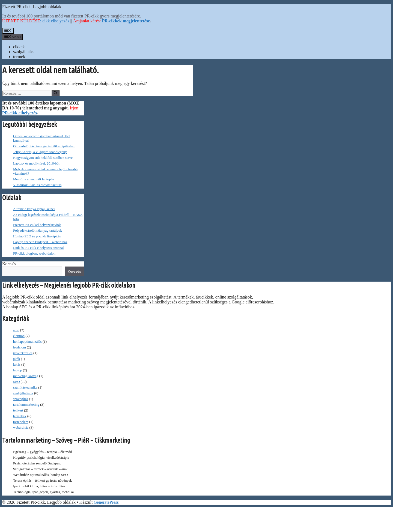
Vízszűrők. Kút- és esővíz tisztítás (37, 185)
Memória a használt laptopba (33, 179)
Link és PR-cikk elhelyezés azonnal (38, 248)
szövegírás (20, 399)
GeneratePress (106, 502)
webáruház (20, 427)
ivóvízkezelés (22, 353)
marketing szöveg (25, 376)
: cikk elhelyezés (35, 21)
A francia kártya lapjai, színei (34, 209)
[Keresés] (55, 93)
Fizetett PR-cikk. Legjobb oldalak (31, 6)
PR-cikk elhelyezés (19, 113)
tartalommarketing (26, 404)
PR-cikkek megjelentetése (126, 21)
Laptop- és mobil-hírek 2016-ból (36, 163)
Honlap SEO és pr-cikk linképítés (37, 236)
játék (16, 359)
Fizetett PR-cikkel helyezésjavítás (37, 225)
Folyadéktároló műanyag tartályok (37, 230)
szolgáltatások (23, 393)
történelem (20, 422)
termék (19, 56)
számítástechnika (25, 387)
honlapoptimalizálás (27, 341)
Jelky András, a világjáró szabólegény (40, 152)
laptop (17, 370)
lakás (16, 364)
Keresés (9, 263)
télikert (18, 410)
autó (16, 330)
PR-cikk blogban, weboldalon (34, 253)
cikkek (19, 46)
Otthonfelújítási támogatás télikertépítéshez (44, 146)
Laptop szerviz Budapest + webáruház (40, 242)
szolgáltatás (23, 51)
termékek (19, 416)
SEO (16, 382)
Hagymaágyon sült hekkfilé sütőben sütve (43, 158)
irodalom (19, 347)
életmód (19, 336)
